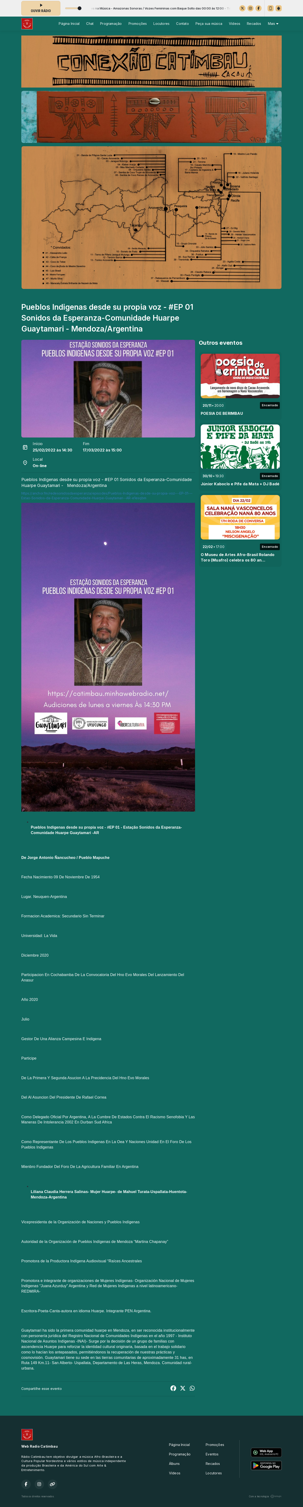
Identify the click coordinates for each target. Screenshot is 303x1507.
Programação (111, 24)
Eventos (212, 1454)
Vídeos (234, 24)
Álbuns (174, 1464)
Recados (254, 24)
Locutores (161, 24)
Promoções (138, 24)
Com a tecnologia (265, 1496)
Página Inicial (69, 24)
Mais (273, 24)
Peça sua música (209, 24)
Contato (182, 24)
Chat (90, 24)
